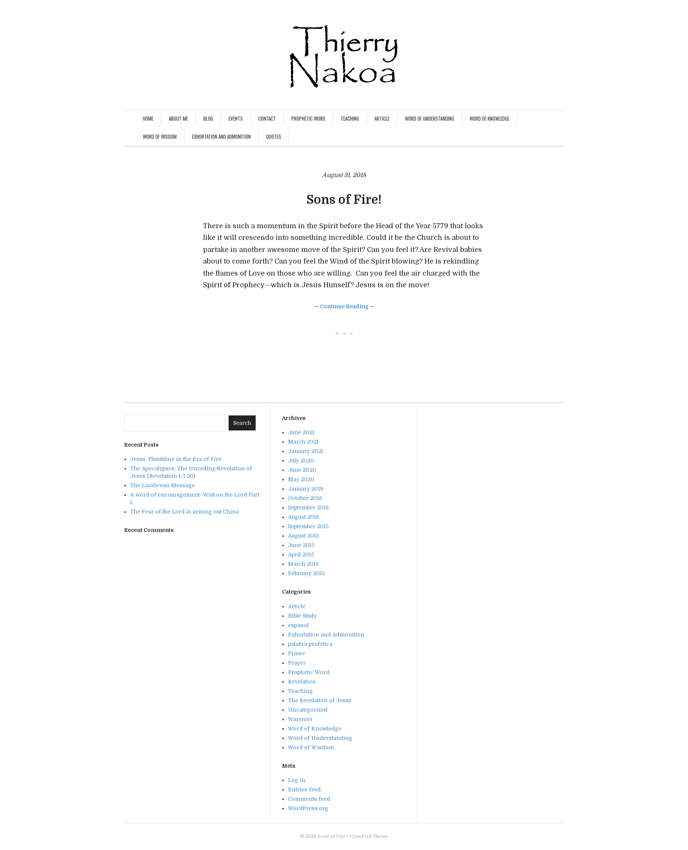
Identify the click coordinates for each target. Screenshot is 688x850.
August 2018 (303, 517)
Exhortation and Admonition (221, 136)
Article (381, 118)
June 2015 (301, 545)
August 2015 (303, 536)
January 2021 (305, 451)
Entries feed (304, 789)
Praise (296, 653)
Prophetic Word (308, 118)
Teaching (350, 118)
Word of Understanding (429, 118)
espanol (298, 625)
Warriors (300, 719)
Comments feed (309, 799)
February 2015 (306, 573)
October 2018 (305, 498)
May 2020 (301, 479)
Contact (267, 118)
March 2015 (303, 564)
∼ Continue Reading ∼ (344, 306)
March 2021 (303, 442)
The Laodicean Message (162, 485)
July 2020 (301, 461)
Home (148, 118)
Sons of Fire (332, 836)
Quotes (273, 136)
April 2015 (301, 555)
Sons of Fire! (344, 200)
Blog (208, 118)
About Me (178, 118)
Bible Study (302, 616)
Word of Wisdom (160, 136)
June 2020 (302, 470)
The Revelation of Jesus (320, 700)
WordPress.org (308, 808)
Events (236, 118)
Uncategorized (307, 710)
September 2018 (308, 508)
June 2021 (301, 432)
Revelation (302, 682)
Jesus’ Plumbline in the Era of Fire (175, 459)
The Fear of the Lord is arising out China (184, 512)
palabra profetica (310, 644)
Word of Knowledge (489, 118)
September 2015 (308, 526)
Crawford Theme (369, 836)
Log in (296, 780)
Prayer (297, 663)
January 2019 (305, 489)
